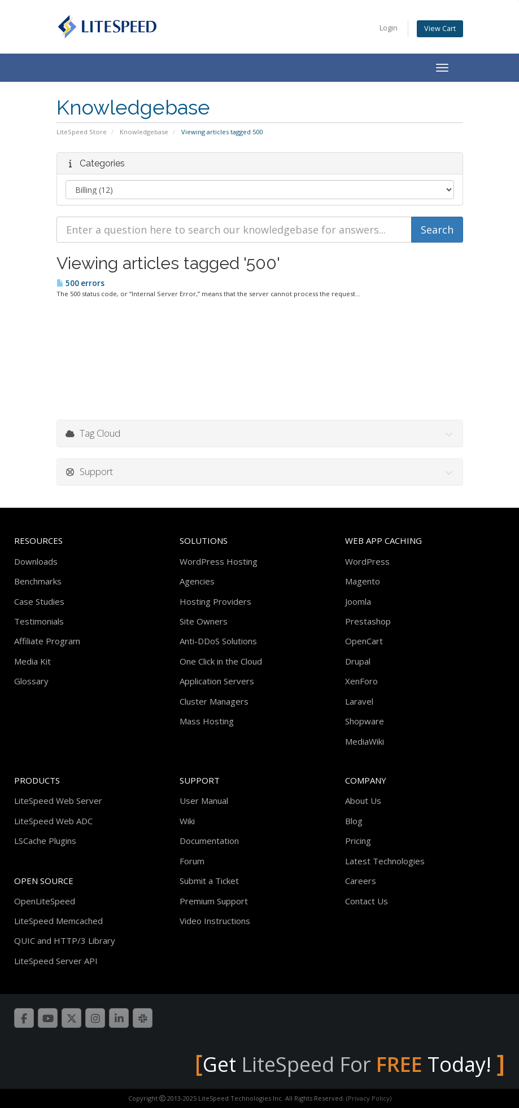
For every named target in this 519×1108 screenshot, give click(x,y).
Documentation (209, 840)
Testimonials (39, 621)
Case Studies (39, 601)
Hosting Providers (215, 601)
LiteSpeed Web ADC (53, 820)
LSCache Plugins (45, 840)
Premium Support (214, 901)
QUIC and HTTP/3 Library (64, 940)
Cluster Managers (214, 701)
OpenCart (364, 641)
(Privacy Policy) (368, 1098)
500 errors (80, 283)
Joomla (358, 601)
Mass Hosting (207, 721)
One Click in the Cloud (221, 661)
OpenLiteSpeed (44, 901)
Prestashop (368, 621)
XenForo (361, 681)
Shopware (364, 721)
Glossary (31, 681)
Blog (354, 820)
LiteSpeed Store (81, 131)
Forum (192, 861)
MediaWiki (364, 741)
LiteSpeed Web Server (58, 800)
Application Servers (217, 681)
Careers (360, 880)
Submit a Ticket (209, 880)
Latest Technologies (385, 861)
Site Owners (204, 621)
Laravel (359, 701)
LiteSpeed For (331, 1064)
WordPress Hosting (219, 561)
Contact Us (366, 901)
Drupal (357, 661)
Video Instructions (215, 920)
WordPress (367, 561)
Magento (362, 581)
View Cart (440, 28)
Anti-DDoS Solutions (218, 641)
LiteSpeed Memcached (58, 920)
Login (389, 28)
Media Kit (32, 661)
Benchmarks (38, 581)
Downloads (36, 561)
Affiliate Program (47, 641)
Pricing (358, 840)
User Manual (204, 800)
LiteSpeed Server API (56, 960)
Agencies (197, 581)
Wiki (187, 820)
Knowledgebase (144, 131)
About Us (363, 800)
